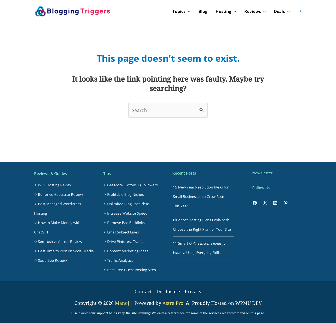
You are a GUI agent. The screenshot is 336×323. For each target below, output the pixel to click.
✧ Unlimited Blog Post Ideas (126, 203)
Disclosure (168, 291)
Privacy (193, 291)
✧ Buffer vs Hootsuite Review (58, 194)
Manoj (122, 303)
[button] (300, 11)
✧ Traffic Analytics (118, 260)
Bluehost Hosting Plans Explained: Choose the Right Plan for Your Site (202, 224)
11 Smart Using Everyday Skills (200, 248)
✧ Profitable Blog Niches (123, 194)
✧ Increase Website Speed (125, 213)
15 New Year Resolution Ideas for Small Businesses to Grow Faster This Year (201, 196)
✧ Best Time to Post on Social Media (64, 250)
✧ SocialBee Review (50, 260)
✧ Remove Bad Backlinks (124, 222)
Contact (143, 291)
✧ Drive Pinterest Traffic (123, 241)
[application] (187, 11)
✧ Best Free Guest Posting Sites (129, 269)
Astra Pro (173, 303)
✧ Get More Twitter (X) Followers (130, 184)
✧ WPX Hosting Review (53, 184)
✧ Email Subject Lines (121, 232)
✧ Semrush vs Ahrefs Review (58, 241)
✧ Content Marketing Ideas (125, 250)
